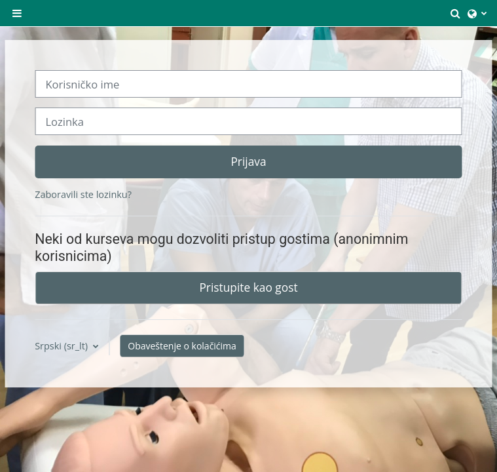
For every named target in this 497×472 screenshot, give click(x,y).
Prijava (248, 161)
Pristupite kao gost (248, 287)
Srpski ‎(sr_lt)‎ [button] (62, 346)
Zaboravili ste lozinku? (83, 194)
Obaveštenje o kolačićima (182, 346)
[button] (456, 13)
